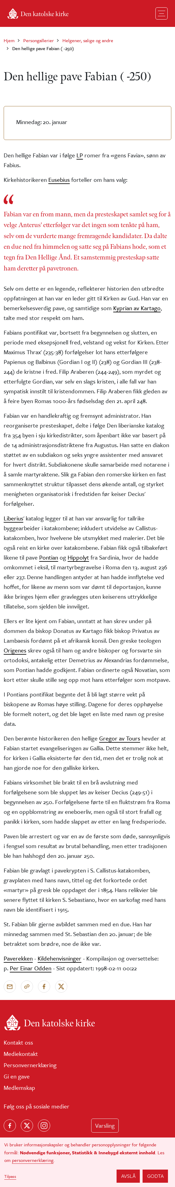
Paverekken (18, 958)
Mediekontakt (21, 1053)
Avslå (128, 1176)
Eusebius (59, 179)
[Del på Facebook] (44, 986)
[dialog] (87, 1162)
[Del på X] (61, 986)
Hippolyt (78, 557)
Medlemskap (19, 1087)
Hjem (9, 40)
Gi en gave (17, 1076)
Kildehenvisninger (59, 958)
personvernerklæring (33, 1160)
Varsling (105, 1125)
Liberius (13, 518)
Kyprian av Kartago (137, 308)
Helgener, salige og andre (87, 40)
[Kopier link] (27, 986)
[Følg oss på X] (27, 1125)
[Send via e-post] (10, 986)
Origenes (15, 650)
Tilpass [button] (10, 1176)
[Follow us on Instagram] (44, 1125)
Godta (155, 1176)
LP (79, 155)
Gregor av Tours (119, 738)
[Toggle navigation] (161, 13)
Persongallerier (38, 40)
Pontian (48, 557)
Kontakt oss (18, 1042)
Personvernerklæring (30, 1065)
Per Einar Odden (30, 968)
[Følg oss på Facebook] (10, 1125)
